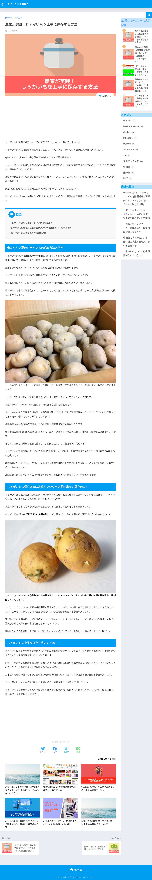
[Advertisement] (60, 120)
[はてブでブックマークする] (66, 750)
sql (127, 155)
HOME (76, 869)
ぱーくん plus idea (15, 4)
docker (129, 132)
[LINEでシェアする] (78, 750)
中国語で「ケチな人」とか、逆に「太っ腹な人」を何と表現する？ (136, 241)
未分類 (128, 172)
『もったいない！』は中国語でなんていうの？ (136, 253)
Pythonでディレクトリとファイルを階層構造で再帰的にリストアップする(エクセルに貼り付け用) (136, 198)
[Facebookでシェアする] (54, 750)
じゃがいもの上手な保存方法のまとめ (28, 233)
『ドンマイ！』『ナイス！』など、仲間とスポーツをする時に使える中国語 (136, 214)
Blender (129, 120)
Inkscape (130, 138)
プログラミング (133, 161)
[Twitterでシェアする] (43, 750)
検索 (149, 15)
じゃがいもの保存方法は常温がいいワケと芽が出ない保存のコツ (41, 228)
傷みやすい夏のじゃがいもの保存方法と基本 (31, 222)
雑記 (114, 759)
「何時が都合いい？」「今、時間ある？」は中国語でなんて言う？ (136, 228)
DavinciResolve (133, 126)
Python (129, 143)
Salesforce (130, 149)
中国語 (128, 167)
